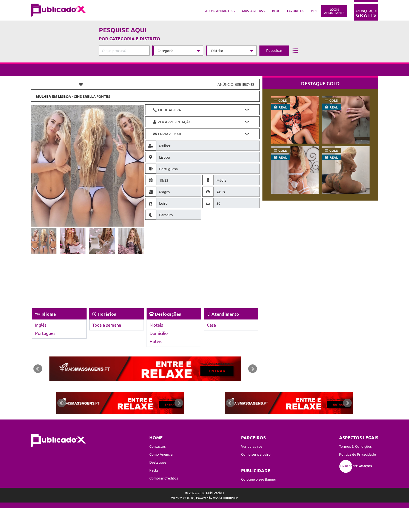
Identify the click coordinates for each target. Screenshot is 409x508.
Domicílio (159, 333)
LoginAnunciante (334, 11)
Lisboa (64, 96)
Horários (107, 314)
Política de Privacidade (357, 454)
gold (282, 100)
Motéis (156, 324)
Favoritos (295, 10)
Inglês (41, 324)
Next (252, 368)
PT (313, 10)
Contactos (157, 446)
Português (45, 333)
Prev (37, 368)
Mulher (43, 96)
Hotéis (156, 341)
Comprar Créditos (163, 478)
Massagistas (252, 10)
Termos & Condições (355, 446)
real (283, 107)
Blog (276, 10)
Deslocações (168, 314)
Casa (211, 324)
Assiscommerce (225, 497)
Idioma (48, 314)
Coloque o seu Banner (258, 479)
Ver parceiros (251, 446)
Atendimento (225, 314)
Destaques (157, 462)
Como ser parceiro (256, 454)
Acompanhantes (219, 10)
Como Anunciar (161, 454)
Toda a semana (106, 324)
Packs (154, 470)
